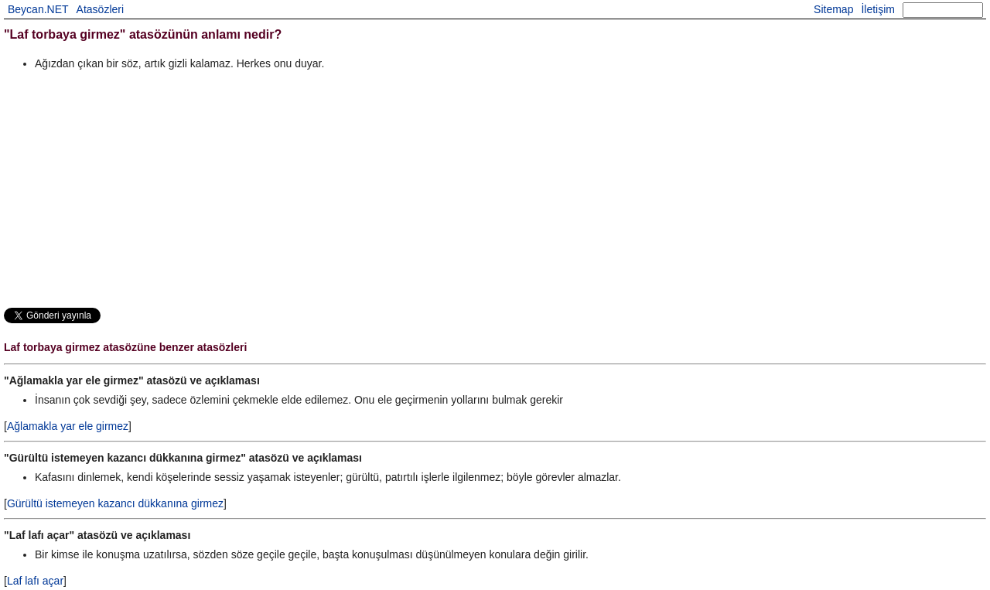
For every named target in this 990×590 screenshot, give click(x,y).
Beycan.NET (38, 9)
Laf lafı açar (35, 581)
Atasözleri (100, 9)
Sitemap (833, 9)
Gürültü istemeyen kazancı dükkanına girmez (115, 503)
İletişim (878, 9)
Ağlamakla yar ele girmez (67, 426)
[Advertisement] (468, 188)
